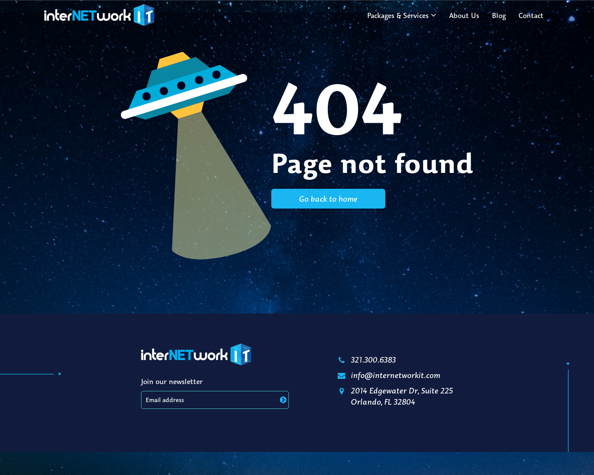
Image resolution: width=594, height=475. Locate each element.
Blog (499, 15)
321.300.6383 (366, 359)
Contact (531, 15)
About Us (464, 15)
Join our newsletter (172, 381)
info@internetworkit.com (388, 375)
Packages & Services (398, 15)
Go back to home (328, 198)
